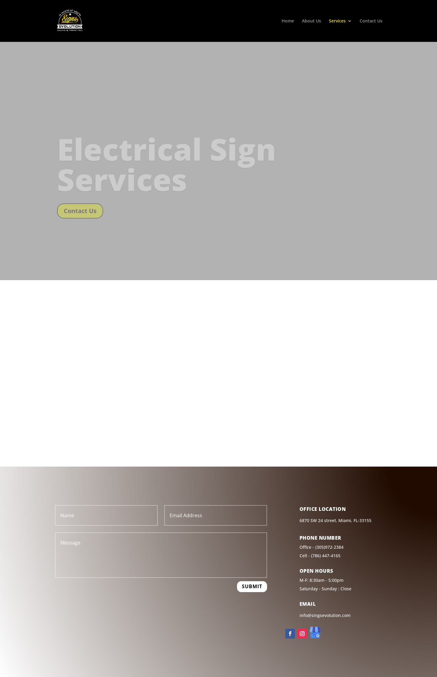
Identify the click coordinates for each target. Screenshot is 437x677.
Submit (252, 586)
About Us (311, 21)
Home (288, 21)
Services (337, 21)
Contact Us (371, 21)
